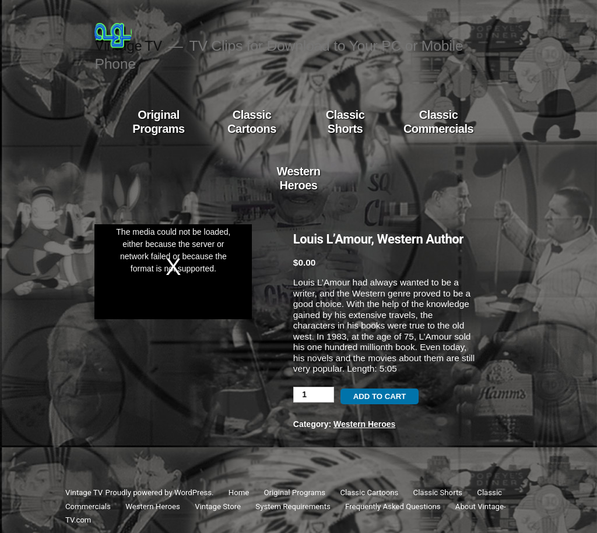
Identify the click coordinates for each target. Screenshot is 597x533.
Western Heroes (298, 178)
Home (239, 492)
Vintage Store (218, 506)
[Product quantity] (313, 395)
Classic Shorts (345, 121)
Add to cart (379, 396)
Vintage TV (83, 492)
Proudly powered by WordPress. (161, 492)
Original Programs (158, 121)
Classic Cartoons (251, 121)
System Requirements (292, 506)
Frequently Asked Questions (392, 506)
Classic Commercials (438, 121)
